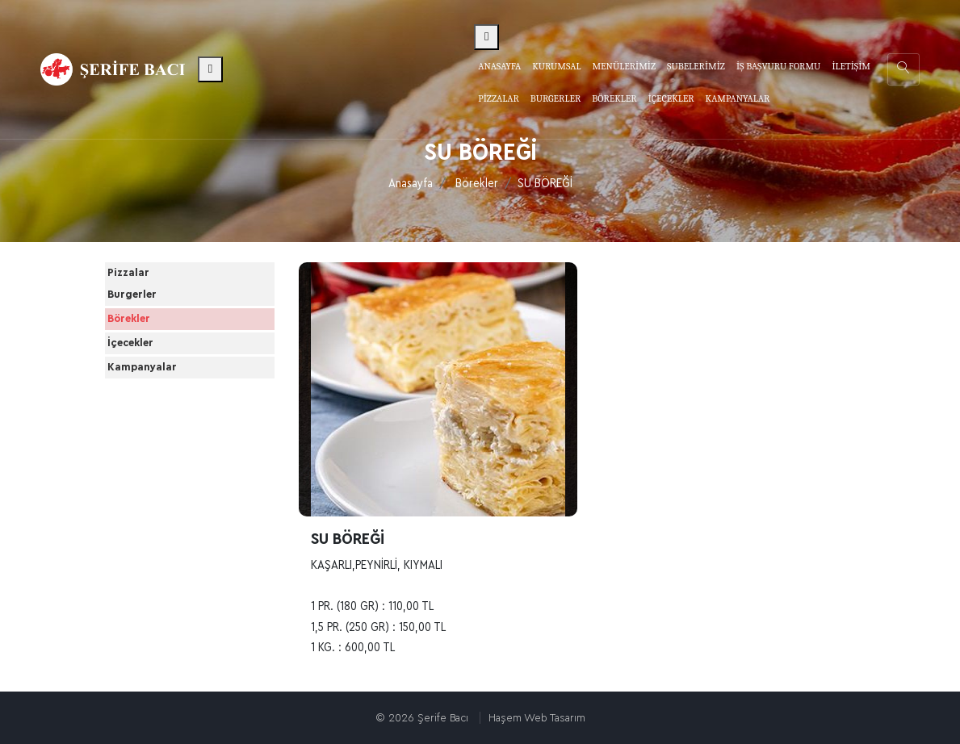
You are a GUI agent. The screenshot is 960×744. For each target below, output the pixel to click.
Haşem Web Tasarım (536, 718)
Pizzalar (145, 284)
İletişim (851, 66)
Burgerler (149, 326)
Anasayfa (499, 66)
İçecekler (147, 415)
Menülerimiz (624, 66)
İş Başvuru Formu (778, 66)
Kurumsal (556, 66)
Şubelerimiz (696, 66)
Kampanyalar (159, 460)
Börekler (476, 184)
